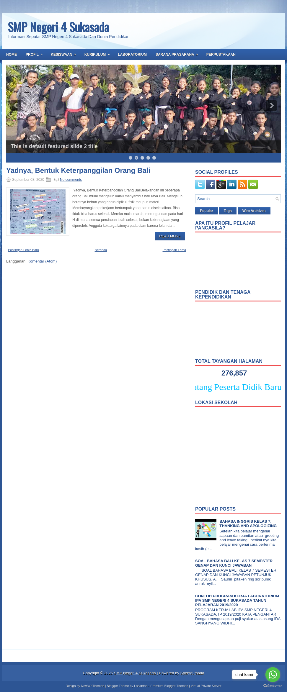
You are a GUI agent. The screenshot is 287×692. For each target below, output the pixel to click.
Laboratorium (132, 55)
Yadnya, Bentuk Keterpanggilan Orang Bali (78, 170)
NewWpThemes (92, 686)
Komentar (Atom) (42, 261)
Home (11, 55)
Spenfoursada (192, 673)
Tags (228, 211)
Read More (170, 236)
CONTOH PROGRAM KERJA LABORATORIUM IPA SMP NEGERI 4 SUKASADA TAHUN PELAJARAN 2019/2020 (237, 600)
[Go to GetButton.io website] (272, 686)
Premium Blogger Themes (169, 686)
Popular (206, 211)
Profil (36, 53)
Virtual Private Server (206, 686)
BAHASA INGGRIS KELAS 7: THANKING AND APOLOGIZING (248, 523)
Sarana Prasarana (179, 53)
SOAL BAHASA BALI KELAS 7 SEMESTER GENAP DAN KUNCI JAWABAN (234, 563)
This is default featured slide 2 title (54, 146)
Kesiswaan (65, 53)
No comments (71, 180)
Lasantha (140, 686)
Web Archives (254, 211)
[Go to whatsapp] (272, 674)
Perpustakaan (221, 55)
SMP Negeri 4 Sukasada (58, 27)
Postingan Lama (174, 250)
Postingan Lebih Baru (23, 250)
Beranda (101, 250)
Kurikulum (99, 53)
